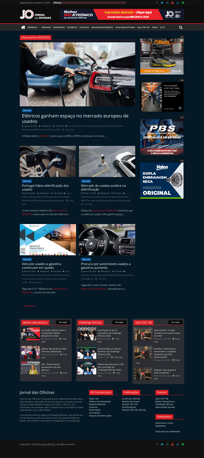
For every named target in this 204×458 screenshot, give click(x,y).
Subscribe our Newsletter (167, 431)
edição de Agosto (100, 126)
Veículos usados (53, 129)
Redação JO (46, 126)
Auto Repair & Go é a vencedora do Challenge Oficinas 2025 (109, 333)
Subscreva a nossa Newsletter (164, 424)
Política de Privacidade (100, 401)
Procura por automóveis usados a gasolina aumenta (106, 266)
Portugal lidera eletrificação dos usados (45, 187)
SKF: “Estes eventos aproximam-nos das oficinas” (51, 367)
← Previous (28, 305)
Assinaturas (94, 412)
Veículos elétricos (57, 200)
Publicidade (94, 410)
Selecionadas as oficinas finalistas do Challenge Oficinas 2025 (109, 351)
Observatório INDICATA (31, 129)
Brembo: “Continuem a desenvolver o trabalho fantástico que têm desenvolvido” (165, 353)
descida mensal (34, 275)
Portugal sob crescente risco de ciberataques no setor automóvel (93, 2)
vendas (25, 282)
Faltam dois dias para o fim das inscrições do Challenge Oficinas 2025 (111, 367)
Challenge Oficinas (125, 27)
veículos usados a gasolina (55, 279)
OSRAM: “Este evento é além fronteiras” (165, 371)
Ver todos (63, 322)
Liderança (33, 197)
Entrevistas (59, 27)
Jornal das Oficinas (131, 398)
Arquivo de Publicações (100, 415)
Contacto (93, 407)
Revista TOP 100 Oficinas (134, 410)
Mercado (46, 27)
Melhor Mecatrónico (102, 27)
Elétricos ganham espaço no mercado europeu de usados (75, 118)
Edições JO (72, 27)
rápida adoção (96, 200)
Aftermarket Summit (165, 407)
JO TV (162, 27)
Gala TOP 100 (161, 398)
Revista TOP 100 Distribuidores (130, 406)
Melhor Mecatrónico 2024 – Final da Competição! (54, 350)
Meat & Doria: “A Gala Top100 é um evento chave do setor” (167, 333)
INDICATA (44, 136)
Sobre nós (94, 398)
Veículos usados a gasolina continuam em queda (41, 266)
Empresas (32, 27)
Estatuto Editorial (97, 404)
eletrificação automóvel (90, 197)
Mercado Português (61, 197)
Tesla (44, 129)
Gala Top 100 (143, 27)
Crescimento (87, 126)
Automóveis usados (89, 275)
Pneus (155, 27)
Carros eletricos (74, 126)
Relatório (45, 200)
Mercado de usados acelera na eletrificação (103, 187)
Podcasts (84, 27)
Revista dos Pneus (131, 401)
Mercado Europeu (115, 126)
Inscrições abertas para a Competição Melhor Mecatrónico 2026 (53, 333)
